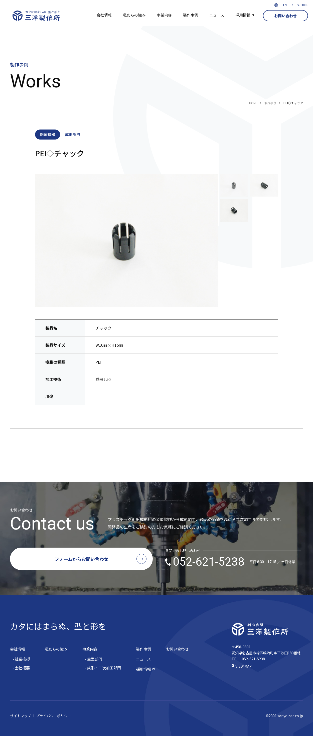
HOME (253, 103)
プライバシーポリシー (53, 726)
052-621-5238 (234, 572)
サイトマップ (20, 726)
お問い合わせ (285, 15)
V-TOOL (302, 5)
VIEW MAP (243, 676)
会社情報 (104, 15)
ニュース (216, 15)
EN (285, 5)
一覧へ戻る (156, 449)
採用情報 (242, 15)
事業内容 (164, 15)
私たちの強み (134, 15)
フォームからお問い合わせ (81, 569)
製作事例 (190, 15)
